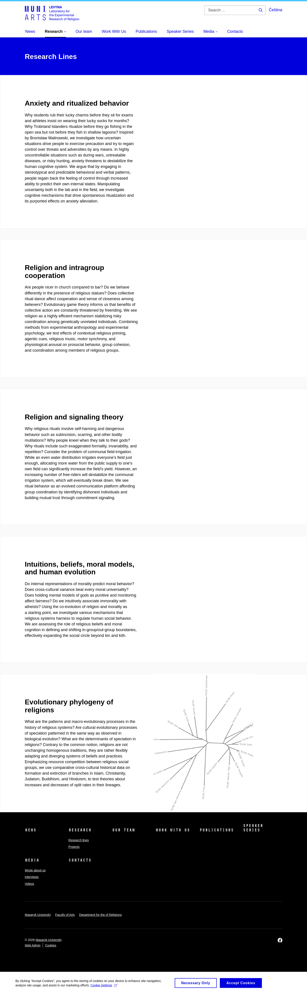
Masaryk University (38, 915)
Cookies (50, 945)
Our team (123, 830)
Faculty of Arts (65, 915)
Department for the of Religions (100, 915)
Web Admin (32, 945)
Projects (74, 847)
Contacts (79, 860)
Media (32, 860)
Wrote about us (35, 870)
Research (79, 830)
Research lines (78, 840)
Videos (29, 884)
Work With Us (173, 830)
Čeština (275, 10)
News (30, 830)
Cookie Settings (103, 987)
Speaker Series (253, 827)
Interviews (32, 877)
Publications (216, 830)
